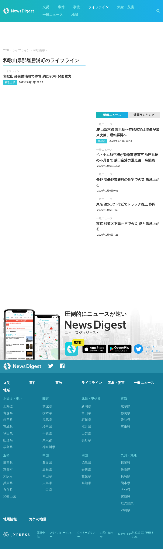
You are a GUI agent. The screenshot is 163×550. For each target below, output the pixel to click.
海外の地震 (37, 520)
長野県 (86, 440)
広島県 (47, 483)
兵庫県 (8, 483)
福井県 (86, 426)
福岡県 (125, 463)
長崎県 (125, 477)
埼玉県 (47, 426)
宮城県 (8, 426)
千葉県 (47, 433)
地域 (74, 15)
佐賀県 (125, 470)
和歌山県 (39, 50)
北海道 (8, 406)
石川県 (86, 420)
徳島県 (86, 463)
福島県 (8, 447)
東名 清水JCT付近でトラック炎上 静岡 (125, 204)
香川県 (86, 470)
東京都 (47, 440)
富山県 (86, 413)
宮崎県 (125, 497)
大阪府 (8, 477)
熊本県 (125, 483)
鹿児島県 (127, 504)
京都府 (8, 470)
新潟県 (86, 406)
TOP (6, 50)
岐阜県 (125, 406)
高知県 (86, 483)
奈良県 (8, 490)
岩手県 (8, 420)
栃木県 (47, 413)
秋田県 (8, 433)
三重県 (125, 426)
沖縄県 (125, 510)
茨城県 (47, 406)
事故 (76, 7)
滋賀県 (8, 463)
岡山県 (47, 477)
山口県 (47, 490)
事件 (61, 7)
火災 (45, 7)
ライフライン (98, 7)
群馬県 (47, 420)
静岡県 (125, 413)
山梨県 (86, 433)
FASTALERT (125, 535)
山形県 (8, 440)
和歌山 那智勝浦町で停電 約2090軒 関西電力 (37, 76)
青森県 (8, 413)
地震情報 (10, 520)
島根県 (47, 470)
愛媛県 (86, 477)
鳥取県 (101, 140)
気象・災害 (125, 7)
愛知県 (125, 420)
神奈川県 (48, 447)
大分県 (125, 490)
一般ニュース (52, 15)
